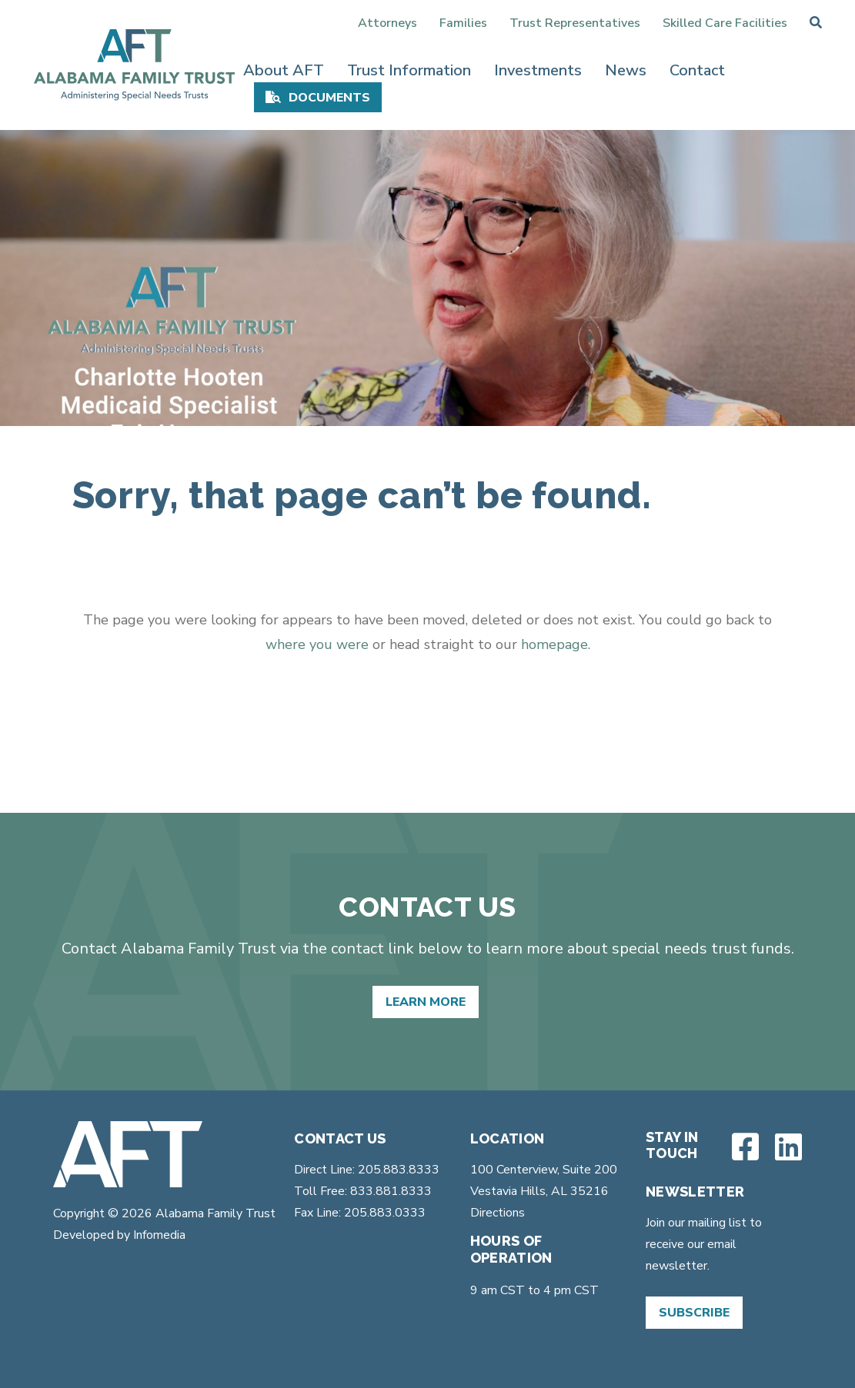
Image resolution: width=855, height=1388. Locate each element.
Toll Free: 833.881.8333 (363, 1191)
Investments (538, 70)
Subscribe (694, 1312)
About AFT (283, 70)
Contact (697, 70)
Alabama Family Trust (214, 1213)
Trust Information (409, 70)
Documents (329, 97)
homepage (554, 644)
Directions (497, 1212)
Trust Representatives (574, 23)
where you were (317, 644)
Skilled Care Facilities (725, 23)
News (625, 70)
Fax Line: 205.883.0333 (360, 1212)
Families (463, 23)
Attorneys (387, 23)
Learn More (426, 1002)
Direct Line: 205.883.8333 (366, 1169)
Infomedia (159, 1235)
